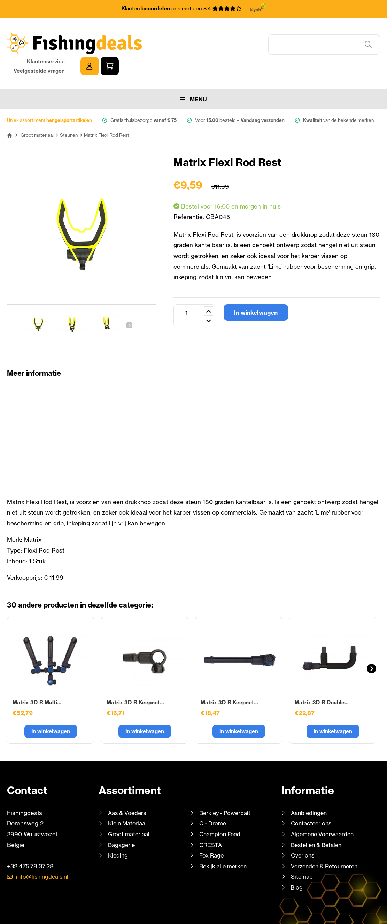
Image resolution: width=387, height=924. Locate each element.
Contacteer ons (312, 801)
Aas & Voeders (128, 791)
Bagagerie (122, 823)
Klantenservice (307, 38)
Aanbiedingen (310, 791)
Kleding (118, 833)
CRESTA (211, 823)
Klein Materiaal (129, 801)
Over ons (303, 833)
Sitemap (302, 855)
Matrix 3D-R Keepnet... (135, 681)
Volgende (128, 303)
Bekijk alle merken (224, 844)
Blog (296, 865)
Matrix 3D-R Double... (322, 681)
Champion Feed (221, 812)
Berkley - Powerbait (226, 791)
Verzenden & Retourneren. (327, 844)
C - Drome (213, 801)
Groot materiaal (129, 812)
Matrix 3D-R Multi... (37, 681)
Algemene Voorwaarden (324, 812)
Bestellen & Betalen (318, 823)
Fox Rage (212, 833)
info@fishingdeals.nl (44, 855)
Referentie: (189, 195)
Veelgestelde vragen (300, 48)
